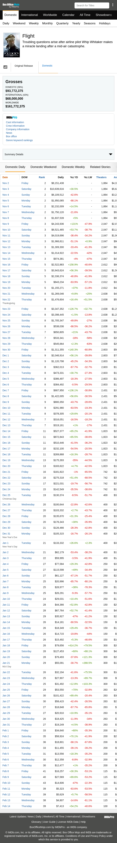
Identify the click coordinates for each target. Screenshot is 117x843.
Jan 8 (5, 587)
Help (83, 821)
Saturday (26, 189)
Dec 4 (5, 372)
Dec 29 (6, 522)
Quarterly (62, 23)
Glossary (36, 821)
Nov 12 (6, 241)
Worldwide (50, 15)
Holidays (104, 23)
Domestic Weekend (43, 167)
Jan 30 (6, 718)
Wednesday (28, 212)
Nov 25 (6, 320)
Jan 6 (5, 575)
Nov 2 (5, 183)
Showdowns (104, 15)
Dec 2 (5, 361)
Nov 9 (5, 223)
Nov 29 (6, 343)
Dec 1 (5, 355)
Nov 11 (6, 235)
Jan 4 (5, 564)
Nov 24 (6, 314)
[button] (112, 4)
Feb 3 (5, 742)
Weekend (19, 23)
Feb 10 (6, 782)
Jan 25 (6, 689)
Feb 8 (5, 771)
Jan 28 (6, 707)
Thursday (26, 218)
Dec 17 (6, 448)
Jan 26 (6, 695)
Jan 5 (5, 569)
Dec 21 (6, 471)
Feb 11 (6, 788)
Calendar (68, 15)
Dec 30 (6, 527)
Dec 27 (6, 510)
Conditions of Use (75, 836)
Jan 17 (6, 639)
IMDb (73, 827)
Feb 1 (5, 730)
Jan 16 (6, 633)
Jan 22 (6, 672)
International (29, 15)
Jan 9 (5, 593)
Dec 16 (6, 442)
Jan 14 (6, 622)
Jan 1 (5, 543)
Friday (24, 183)
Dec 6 (5, 384)
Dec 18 (6, 454)
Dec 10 (6, 407)
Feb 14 (6, 806)
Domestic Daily (15, 167)
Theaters (101, 177)
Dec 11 (6, 413)
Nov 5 (5, 200)
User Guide (49, 821)
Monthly (47, 23)
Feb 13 (6, 800)
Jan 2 (5, 552)
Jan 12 (6, 610)
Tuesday (26, 206)
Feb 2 (5, 736)
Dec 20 (6, 466)
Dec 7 (5, 390)
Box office (11, 136)
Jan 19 (6, 651)
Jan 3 (5, 558)
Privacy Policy (98, 836)
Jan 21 (6, 662)
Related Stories (100, 167)
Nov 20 (6, 287)
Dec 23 (6, 483)
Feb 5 (5, 753)
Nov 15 (6, 258)
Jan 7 (5, 581)
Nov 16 (6, 264)
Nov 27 (6, 332)
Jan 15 (6, 628)
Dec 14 (6, 431)
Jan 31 (6, 724)
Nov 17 (6, 270)
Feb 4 (5, 748)
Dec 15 (6, 437)
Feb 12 (6, 794)
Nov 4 (5, 194)
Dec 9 (5, 402)
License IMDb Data (68, 821)
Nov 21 (6, 293)
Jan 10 (6, 598)
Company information (17, 129)
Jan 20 (6, 657)
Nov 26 (6, 326)
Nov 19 (6, 282)
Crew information (15, 125)
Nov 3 (5, 189)
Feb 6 (5, 759)
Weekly (34, 23)
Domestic (10, 15)
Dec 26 (6, 504)
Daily (6, 23)
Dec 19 (6, 460)
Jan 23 (6, 678)
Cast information (15, 122)
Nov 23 (6, 308)
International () (16, 95)
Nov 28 (6, 338)
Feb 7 (5, 765)
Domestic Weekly (73, 167)
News (9, 132)
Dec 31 (6, 533)
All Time (85, 15)
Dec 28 (6, 516)
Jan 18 (6, 645)
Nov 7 (5, 212)
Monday (25, 200)
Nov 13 (6, 247)
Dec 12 (6, 419)
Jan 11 (6, 604)
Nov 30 (6, 349)
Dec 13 (6, 425)
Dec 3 (5, 367)
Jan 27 (6, 701)
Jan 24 (6, 683)
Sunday (25, 194)
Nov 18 (6, 276)
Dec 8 (5, 396)
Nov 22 (6, 299)
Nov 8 (5, 218)
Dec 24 (6, 489)
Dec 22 (6, 477)
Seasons (90, 23)
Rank (42, 177)
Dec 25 (6, 495)
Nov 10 (6, 229)
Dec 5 (5, 378)
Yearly (76, 23)
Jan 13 (6, 616)
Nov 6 (5, 206)
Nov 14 (6, 253)
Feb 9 (5, 777)
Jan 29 (6, 713)
